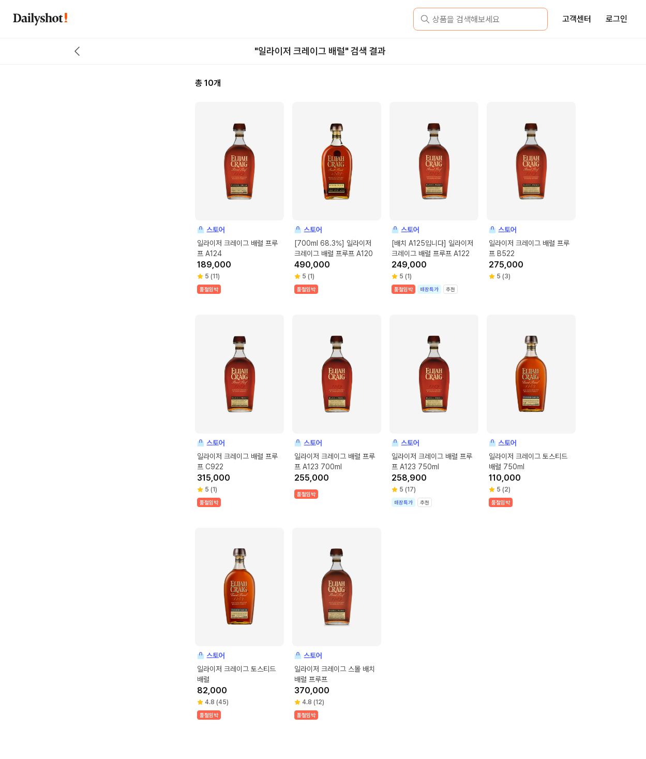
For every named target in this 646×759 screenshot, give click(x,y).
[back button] (77, 51)
